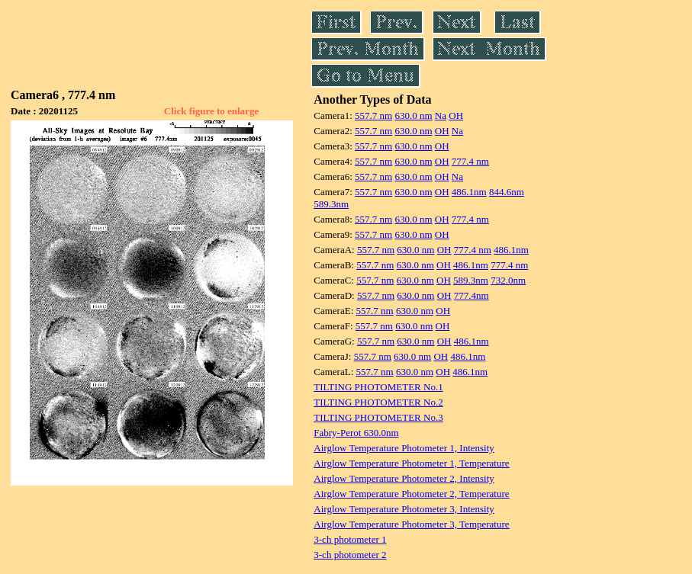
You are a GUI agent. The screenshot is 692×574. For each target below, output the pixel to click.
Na (440, 115)
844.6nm (506, 191)
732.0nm (508, 280)
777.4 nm (470, 161)
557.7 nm (373, 115)
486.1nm (469, 191)
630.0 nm (413, 115)
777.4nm (471, 295)
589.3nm (331, 204)
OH (456, 115)
